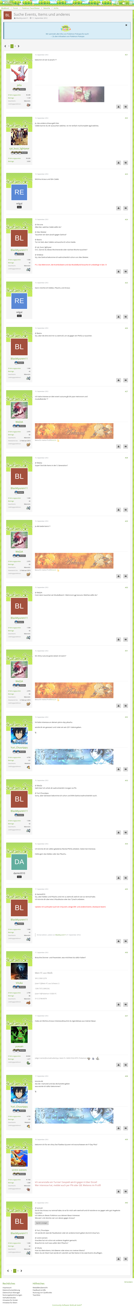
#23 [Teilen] (126, 174)
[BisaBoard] (7, 2)
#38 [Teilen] (126, 1076)
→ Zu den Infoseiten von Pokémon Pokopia (67, 36)
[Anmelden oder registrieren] (124, 3)
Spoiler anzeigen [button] (41, 1223)
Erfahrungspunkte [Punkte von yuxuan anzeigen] (14, 1056)
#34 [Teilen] (126, 844)
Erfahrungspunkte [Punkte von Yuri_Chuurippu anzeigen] (14, 757)
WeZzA (53, 440)
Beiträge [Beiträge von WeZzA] (11, 435)
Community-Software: (67, 1305)
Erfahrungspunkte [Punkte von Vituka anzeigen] (14, 993)
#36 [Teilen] (126, 952)
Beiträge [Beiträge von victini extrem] (11, 1183)
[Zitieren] (125, 107)
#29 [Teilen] (126, 521)
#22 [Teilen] (126, 118)
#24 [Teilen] (126, 219)
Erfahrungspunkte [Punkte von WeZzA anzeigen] (14, 432)
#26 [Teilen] (126, 328)
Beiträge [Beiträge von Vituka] (11, 996)
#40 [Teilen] (126, 1203)
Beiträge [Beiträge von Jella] (11, 98)
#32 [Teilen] (126, 717)
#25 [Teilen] (126, 283)
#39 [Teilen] (126, 1139)
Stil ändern (128, 1282)
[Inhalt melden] (118, 107)
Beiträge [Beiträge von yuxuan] (11, 1059)
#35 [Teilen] (126, 889)
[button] (130, 3)
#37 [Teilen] (126, 1016)
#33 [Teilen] (126, 780)
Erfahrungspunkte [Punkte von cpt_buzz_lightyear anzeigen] (14, 158)
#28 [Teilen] (126, 458)
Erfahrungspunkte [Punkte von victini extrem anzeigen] (14, 1180)
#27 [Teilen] (126, 391)
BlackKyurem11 (22, 18)
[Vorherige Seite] (5, 46)
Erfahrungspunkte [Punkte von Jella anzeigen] (14, 95)
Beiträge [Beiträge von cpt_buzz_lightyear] (11, 161)
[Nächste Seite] (19, 46)
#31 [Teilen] (126, 651)
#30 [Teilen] (126, 587)
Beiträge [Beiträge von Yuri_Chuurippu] (11, 760)
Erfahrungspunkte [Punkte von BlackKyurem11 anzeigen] (14, 260)
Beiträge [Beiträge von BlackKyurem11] (11, 263)
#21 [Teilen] (126, 54)
